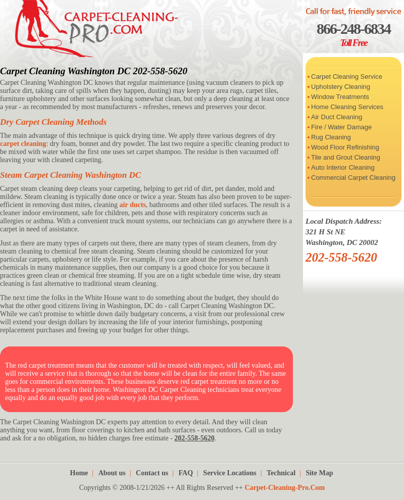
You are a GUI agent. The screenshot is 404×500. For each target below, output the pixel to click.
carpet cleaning (23, 143)
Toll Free (353, 42)
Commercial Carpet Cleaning (353, 177)
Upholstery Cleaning (340, 86)
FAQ (186, 473)
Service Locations (229, 473)
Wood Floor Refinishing (345, 147)
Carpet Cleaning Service (346, 76)
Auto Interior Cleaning (343, 167)
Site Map (319, 473)
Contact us (152, 473)
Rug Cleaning (331, 137)
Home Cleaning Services (347, 107)
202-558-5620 (341, 257)
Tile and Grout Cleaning (345, 157)
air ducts (133, 205)
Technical (281, 473)
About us (112, 473)
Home (79, 473)
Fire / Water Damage (341, 127)
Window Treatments (340, 97)
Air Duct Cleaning (336, 117)
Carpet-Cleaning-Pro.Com (284, 487)
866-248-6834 (353, 28)
